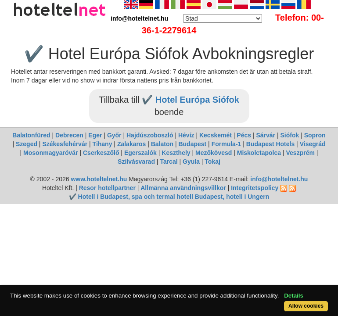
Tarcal (168, 161)
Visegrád (313, 143)
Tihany (102, 143)
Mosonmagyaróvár (50, 152)
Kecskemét (215, 135)
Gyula (191, 161)
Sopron (315, 135)
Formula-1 (226, 143)
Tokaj (212, 161)
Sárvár (265, 135)
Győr (114, 135)
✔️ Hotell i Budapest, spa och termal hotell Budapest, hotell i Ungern (169, 196)
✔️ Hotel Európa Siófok (190, 99)
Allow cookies (306, 306)
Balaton (162, 143)
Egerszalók (140, 152)
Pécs (244, 135)
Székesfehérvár (64, 143)
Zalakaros (131, 143)
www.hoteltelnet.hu (99, 179)
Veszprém (300, 152)
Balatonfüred (31, 135)
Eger (95, 135)
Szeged (26, 143)
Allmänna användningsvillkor (183, 187)
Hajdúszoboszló (149, 135)
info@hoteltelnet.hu (279, 179)
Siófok (289, 135)
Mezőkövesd (213, 152)
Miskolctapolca (259, 152)
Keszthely (176, 152)
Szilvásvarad (136, 161)
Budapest (192, 143)
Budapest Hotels (270, 143)
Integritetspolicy (254, 187)
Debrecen (69, 135)
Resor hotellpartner (107, 187)
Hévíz (186, 135)
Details (293, 295)
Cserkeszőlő (101, 152)
